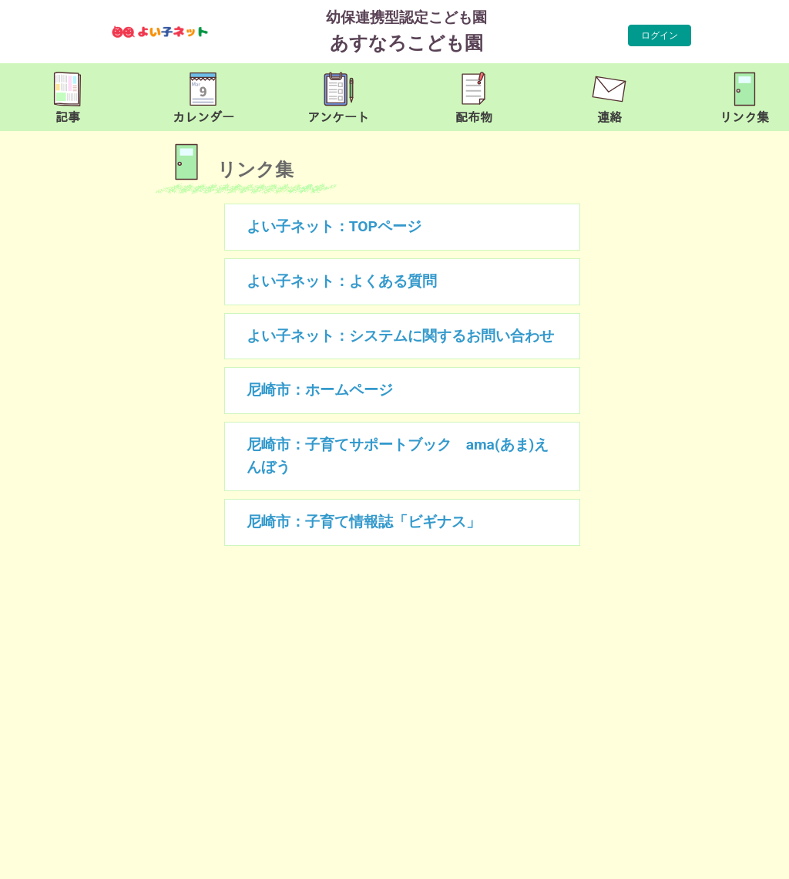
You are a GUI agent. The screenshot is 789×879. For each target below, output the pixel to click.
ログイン (659, 35)
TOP (746, 859)
